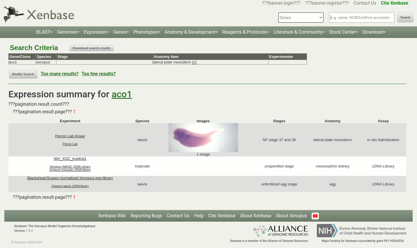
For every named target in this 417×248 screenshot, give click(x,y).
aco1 (122, 94)
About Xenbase (255, 215)
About (291, 215)
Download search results (91, 48)
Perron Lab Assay (70, 136)
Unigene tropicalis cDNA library (70, 170)
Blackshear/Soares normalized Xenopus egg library (70, 178)
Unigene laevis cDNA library (70, 186)
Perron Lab (70, 144)
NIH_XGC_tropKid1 (70, 158)
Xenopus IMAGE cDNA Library (70, 166)
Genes (120, 32)
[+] (194, 62)
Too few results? (99, 73)
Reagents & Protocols (244, 32)
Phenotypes (145, 32)
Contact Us (365, 3)
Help (199, 215)
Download (373, 32)
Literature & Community (298, 32)
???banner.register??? (327, 3)
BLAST (43, 32)
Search (405, 17)
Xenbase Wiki (112, 215)
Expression (95, 32)
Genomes (67, 32)
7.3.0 (29, 231)
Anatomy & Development (190, 32)
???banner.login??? (281, 3)
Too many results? (59, 73)
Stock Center (342, 32)
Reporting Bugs (146, 215)
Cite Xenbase (221, 215)
